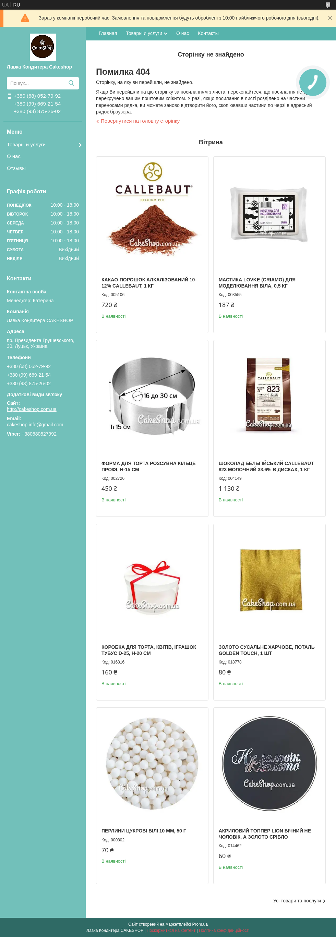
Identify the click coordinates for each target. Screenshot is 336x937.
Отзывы (16, 168)
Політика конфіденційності (224, 930)
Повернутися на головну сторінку (140, 121)
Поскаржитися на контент (171, 930)
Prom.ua (200, 924)
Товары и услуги (26, 144)
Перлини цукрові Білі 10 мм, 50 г (143, 830)
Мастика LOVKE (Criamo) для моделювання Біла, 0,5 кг (257, 283)
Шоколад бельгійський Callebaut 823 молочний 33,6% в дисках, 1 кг (266, 466)
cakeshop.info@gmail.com (35, 424)
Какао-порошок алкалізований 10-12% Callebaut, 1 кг (148, 283)
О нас (14, 156)
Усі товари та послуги (297, 900)
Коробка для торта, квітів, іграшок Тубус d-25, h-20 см (148, 650)
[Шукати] (71, 83)
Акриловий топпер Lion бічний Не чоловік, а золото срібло (265, 834)
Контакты (208, 33)
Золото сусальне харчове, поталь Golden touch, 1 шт (267, 650)
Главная (108, 33)
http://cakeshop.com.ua (32, 409)
